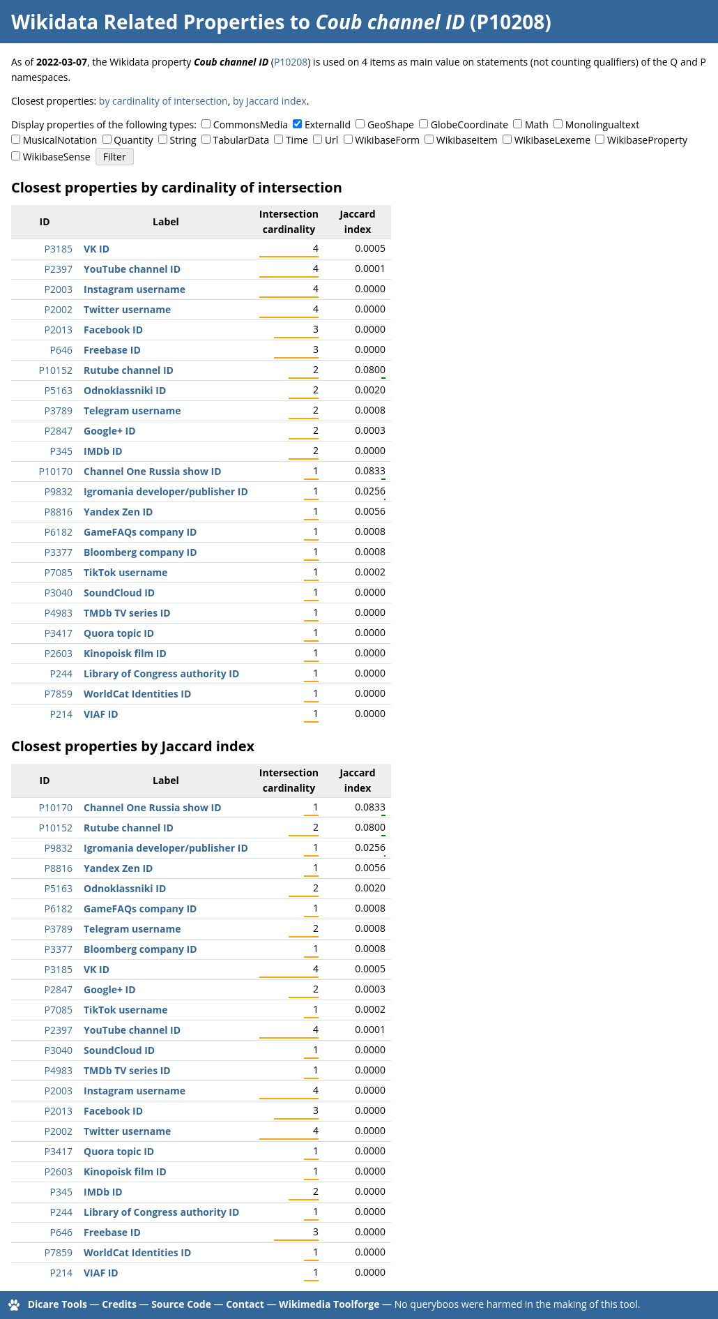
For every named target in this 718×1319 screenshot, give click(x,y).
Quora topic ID (119, 633)
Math (537, 124)
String (183, 139)
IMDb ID (103, 451)
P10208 (290, 61)
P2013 (58, 329)
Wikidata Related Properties (147, 21)
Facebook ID (113, 329)
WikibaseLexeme (552, 139)
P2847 (58, 430)
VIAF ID (101, 714)
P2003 (58, 289)
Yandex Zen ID (118, 511)
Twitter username (127, 309)
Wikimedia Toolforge (329, 1304)
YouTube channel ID (132, 269)
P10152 (55, 370)
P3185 (58, 248)
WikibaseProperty (647, 139)
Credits (119, 1304)
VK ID (96, 248)
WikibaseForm (387, 139)
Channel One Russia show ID (153, 471)
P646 (61, 349)
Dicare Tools (57, 1304)
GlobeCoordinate (469, 124)
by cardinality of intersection (163, 100)
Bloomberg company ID (140, 552)
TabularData (241, 139)
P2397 (58, 269)
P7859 (58, 693)
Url (331, 139)
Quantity (133, 139)
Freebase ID (112, 349)
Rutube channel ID (129, 370)
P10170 (55, 471)
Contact (245, 1304)
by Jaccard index (270, 100)
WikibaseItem (467, 139)
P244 (61, 673)
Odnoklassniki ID (125, 390)
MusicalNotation (60, 139)
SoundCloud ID (119, 592)
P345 (61, 451)
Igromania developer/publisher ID (166, 491)
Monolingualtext (602, 124)
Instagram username (134, 289)
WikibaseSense (57, 156)
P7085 (58, 572)
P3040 (58, 592)
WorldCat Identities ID (137, 693)
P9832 (58, 491)
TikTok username (126, 572)
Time (297, 139)
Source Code (181, 1304)
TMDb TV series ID (127, 612)
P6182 (58, 531)
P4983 (58, 612)
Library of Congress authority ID (161, 673)
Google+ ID (110, 430)
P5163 (58, 390)
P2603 (58, 653)
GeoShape (390, 124)
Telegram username (132, 410)
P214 (61, 714)
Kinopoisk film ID (125, 653)
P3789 (58, 410)
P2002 (58, 309)
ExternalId (328, 124)
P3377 (58, 552)
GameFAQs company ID (140, 531)
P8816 (58, 511)
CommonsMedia (250, 124)
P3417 (58, 633)
